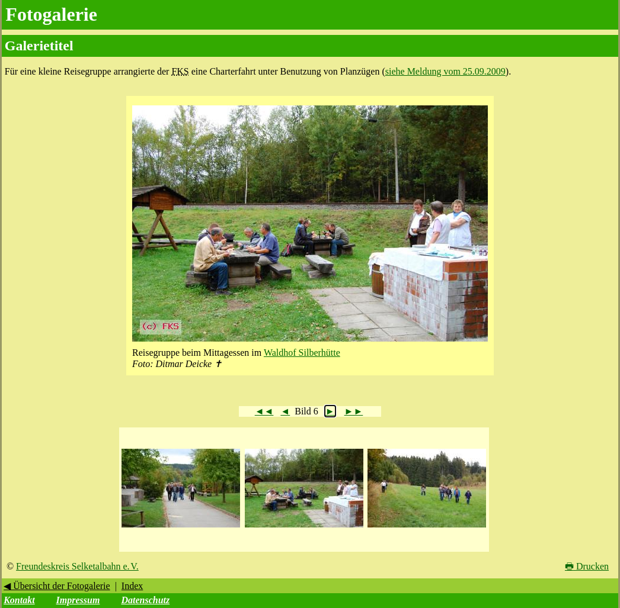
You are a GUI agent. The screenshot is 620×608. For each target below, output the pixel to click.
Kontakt (19, 600)
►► (353, 411)
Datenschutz (145, 600)
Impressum (78, 600)
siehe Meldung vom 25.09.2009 (445, 71)
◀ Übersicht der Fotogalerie (57, 586)
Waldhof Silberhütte (302, 353)
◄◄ (264, 411)
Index (132, 586)
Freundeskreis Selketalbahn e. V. (77, 566)
